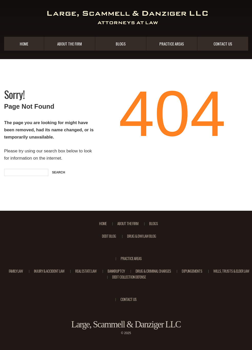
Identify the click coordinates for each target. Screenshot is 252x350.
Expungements (192, 271)
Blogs (121, 44)
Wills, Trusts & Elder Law (231, 271)
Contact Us (223, 44)
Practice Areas (171, 44)
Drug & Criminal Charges (153, 271)
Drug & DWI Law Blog (141, 236)
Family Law (16, 271)
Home (24, 44)
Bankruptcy (116, 271)
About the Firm (69, 44)
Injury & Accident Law (49, 271)
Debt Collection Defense (129, 277)
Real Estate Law (85, 271)
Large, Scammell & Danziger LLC (126, 324)
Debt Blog (109, 236)
